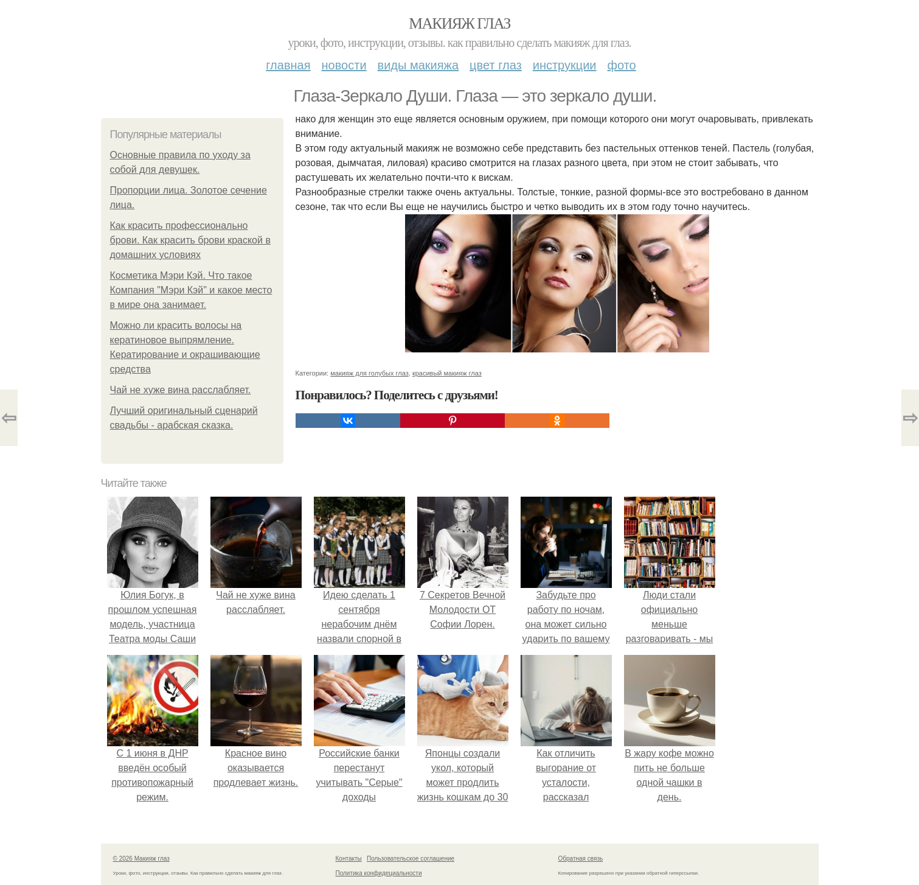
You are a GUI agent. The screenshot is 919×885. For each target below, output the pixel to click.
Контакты (349, 858)
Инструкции (565, 65)
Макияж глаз (459, 23)
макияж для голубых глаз (369, 373)
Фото (622, 65)
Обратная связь (580, 858)
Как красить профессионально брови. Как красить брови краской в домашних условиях (190, 240)
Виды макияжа (418, 65)
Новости (344, 65)
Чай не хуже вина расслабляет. (180, 390)
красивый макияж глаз (447, 373)
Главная (288, 65)
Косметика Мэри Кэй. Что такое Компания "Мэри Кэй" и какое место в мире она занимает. (191, 290)
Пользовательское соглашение (410, 858)
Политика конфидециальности (379, 873)
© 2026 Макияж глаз (141, 858)
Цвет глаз (496, 65)
